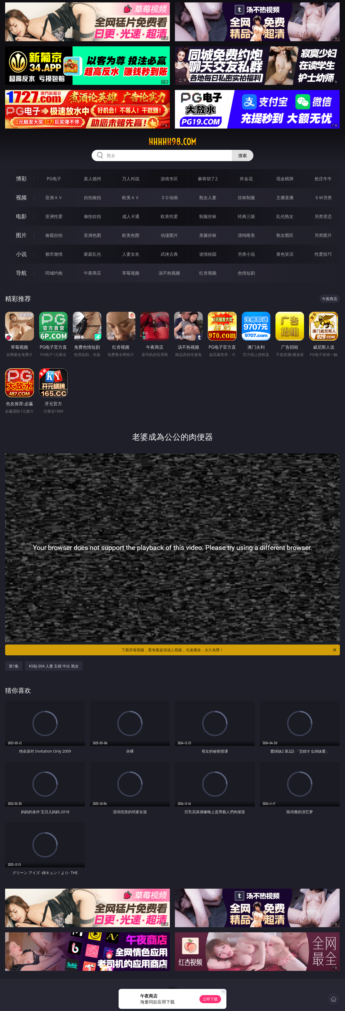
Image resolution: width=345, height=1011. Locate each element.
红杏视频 (207, 273)
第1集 (14, 666)
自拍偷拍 (92, 197)
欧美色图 (130, 235)
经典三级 (246, 216)
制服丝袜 (207, 216)
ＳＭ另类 (323, 197)
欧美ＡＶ (130, 197)
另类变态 (323, 216)
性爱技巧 (323, 254)
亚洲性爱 (54, 216)
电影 (21, 216)
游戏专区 (169, 179)
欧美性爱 (169, 216)
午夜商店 (92, 273)
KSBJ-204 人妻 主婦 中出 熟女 (53, 666)
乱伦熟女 (285, 216)
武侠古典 (169, 254)
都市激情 (54, 254)
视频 (21, 197)
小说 (21, 254)
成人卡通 (130, 216)
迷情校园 (207, 254)
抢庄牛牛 (323, 179)
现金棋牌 (285, 179)
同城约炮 (54, 273)
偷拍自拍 (92, 216)
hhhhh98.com (172, 141)
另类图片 (323, 235)
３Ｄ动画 (169, 197)
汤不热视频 (169, 273)
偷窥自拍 (54, 235)
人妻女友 (130, 254)
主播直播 (285, 197)
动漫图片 (169, 235)
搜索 (242, 155)
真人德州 (92, 179)
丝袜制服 (246, 197)
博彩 (21, 178)
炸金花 (246, 179)
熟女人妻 (207, 197)
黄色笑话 (285, 254)
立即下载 (210, 999)
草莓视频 (130, 273)
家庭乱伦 (92, 254)
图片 (21, 235)
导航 (21, 272)
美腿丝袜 (207, 235)
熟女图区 (285, 235)
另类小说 (246, 254)
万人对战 (130, 179)
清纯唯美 (246, 235)
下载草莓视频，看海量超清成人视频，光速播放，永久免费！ (229, 650)
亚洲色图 (92, 235)
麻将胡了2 (208, 179)
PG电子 (54, 179)
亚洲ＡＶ (54, 197)
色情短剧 (246, 273)
